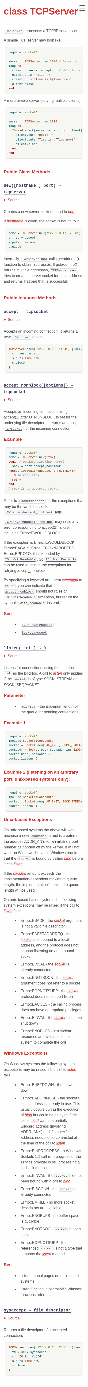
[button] (82, 8)
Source (14, 200)
